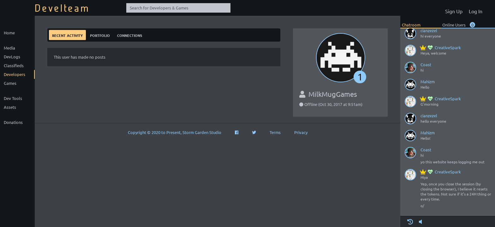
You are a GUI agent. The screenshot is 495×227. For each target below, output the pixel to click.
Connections (129, 35)
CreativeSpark (440, 47)
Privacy (300, 132)
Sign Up (453, 11)
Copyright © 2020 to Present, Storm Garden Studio (174, 132)
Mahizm (427, 81)
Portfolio (100, 35)
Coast (425, 64)
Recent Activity (67, 35)
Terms (275, 132)
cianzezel (428, 30)
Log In (475, 11)
